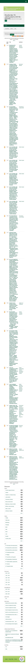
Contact (15, 659)
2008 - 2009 (7, 593)
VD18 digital (7, 616)
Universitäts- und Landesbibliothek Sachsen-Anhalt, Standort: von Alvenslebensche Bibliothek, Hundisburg (13, 641)
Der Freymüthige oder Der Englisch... (11, 623)
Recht (6, 531)
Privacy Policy (11, 659)
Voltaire (6, 492)
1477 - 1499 (7, 584)
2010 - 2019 (7, 591)
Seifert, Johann (8, 508)
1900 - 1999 (7, 575)
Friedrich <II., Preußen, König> (10, 494)
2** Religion (7, 554)
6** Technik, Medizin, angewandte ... (11, 561)
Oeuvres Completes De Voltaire (10, 605)
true (6, 598)
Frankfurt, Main (8, 538)
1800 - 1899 (7, 577)
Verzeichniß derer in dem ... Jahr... (11, 621)
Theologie (7, 524)
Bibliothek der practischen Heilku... (11, 603)
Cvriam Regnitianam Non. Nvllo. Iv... (11, 614)
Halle (6, 529)
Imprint (6, 659)
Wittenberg (7, 522)
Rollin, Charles (21, 147)
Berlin (6, 527)
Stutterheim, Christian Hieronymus (21, 406)
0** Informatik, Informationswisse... (11, 545)
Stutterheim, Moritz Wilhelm (21, 412)
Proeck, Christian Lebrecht (20, 313)
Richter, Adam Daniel (9, 501)
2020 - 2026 (7, 589)
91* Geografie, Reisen (9, 566)
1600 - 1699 (7, 582)
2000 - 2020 (7, 573)
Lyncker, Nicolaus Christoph (20, 46)
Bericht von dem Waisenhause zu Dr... (11, 612)
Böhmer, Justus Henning (9, 506)
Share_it (5, 7)
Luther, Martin (7, 497)
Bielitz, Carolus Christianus (21, 370)
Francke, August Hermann (9, 490)
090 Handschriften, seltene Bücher (11, 550)
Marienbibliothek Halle (9, 637)
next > (14, 40)
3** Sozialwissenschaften (9, 552)
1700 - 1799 (7, 580)
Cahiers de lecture (8, 619)
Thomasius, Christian (9, 499)
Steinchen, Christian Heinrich (21, 390)
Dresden (6, 536)
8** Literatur (7, 563)
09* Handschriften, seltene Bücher (11, 547)
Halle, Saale (7, 520)
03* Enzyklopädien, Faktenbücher (11, 559)
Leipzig (6, 517)
